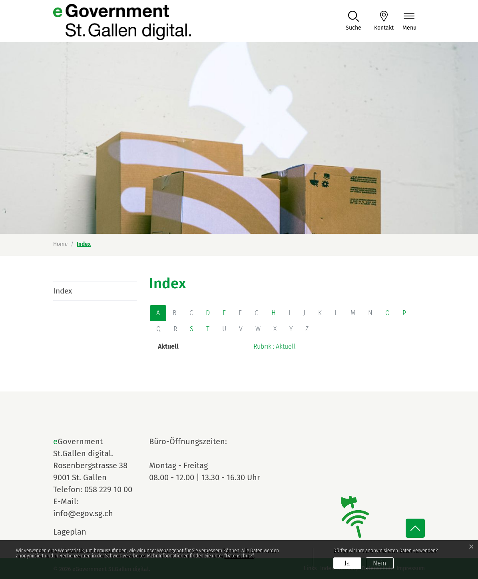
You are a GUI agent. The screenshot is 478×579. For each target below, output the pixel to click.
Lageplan (77, 532)
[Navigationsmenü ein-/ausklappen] (409, 21)
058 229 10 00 (108, 489)
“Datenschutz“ (238, 556)
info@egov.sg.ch (83, 513)
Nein (379, 563)
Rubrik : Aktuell (274, 346)
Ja (347, 563)
